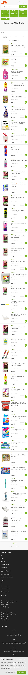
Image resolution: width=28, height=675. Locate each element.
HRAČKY (23, 13)
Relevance (5, 37)
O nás (2, 558)
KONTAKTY (4, 596)
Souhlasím (21, 672)
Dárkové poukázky (5, 589)
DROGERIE (14, 10)
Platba (2, 583)
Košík (24, 2)
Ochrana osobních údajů (7, 577)
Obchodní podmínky (6, 574)
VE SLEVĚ (5, 10)
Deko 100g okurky (15, 59)
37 (16, 546)
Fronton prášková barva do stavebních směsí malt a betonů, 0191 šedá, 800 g (19, 404)
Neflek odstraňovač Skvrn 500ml (19, 160)
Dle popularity (5, 36)
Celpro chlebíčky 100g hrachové (18, 96)
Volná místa (4, 567)
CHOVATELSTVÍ (5, 13)
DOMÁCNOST (5, 16)
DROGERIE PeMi (6, 552)
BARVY (5, 18)
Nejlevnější (22, 36)
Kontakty (3, 561)
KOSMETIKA (22, 10)
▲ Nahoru (14, 543)
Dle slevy (11, 36)
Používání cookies (5, 592)
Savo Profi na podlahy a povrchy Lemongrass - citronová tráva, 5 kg (19, 276)
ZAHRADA (14, 16)
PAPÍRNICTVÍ (14, 13)
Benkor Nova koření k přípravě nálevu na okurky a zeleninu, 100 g (19, 47)
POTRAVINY (22, 16)
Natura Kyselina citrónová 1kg (18, 339)
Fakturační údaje (5, 564)
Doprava (3, 580)
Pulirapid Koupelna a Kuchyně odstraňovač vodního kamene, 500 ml (18, 109)
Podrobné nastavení (10, 672)
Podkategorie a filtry (14, 40)
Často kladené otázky (6, 586)
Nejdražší (16, 36)
